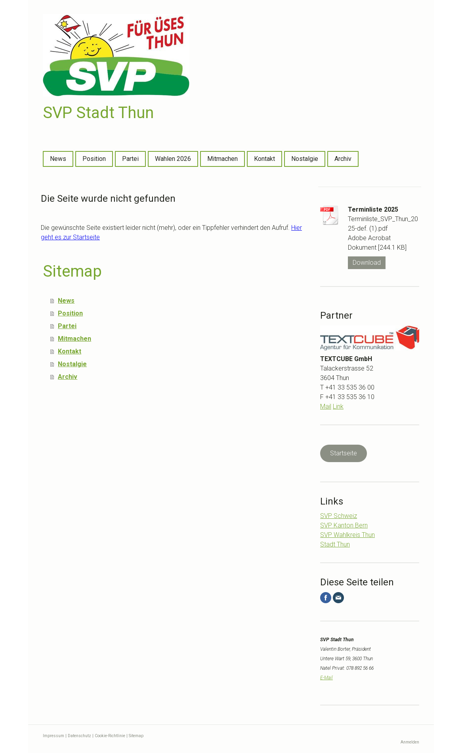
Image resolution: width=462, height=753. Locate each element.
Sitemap (136, 735)
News (58, 158)
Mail (325, 406)
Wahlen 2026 (173, 158)
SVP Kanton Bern (344, 525)
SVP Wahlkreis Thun (347, 535)
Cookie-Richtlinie (110, 735)
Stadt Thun (335, 544)
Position (94, 158)
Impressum (53, 735)
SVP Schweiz (338, 516)
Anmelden (410, 742)
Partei (130, 158)
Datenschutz (79, 735)
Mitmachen (222, 158)
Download (367, 262)
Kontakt (264, 158)
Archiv (342, 158)
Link (338, 406)
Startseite (343, 453)
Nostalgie (304, 158)
